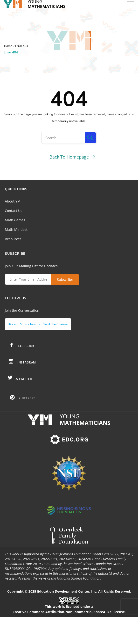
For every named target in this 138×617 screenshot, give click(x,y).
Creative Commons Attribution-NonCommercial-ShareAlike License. (69, 612)
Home (8, 46)
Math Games (15, 220)
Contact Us (13, 210)
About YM (13, 201)
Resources (13, 239)
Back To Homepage (69, 157)
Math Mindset (16, 229)
